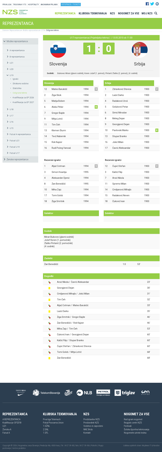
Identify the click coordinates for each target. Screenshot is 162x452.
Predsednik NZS (91, 422)
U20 (9, 69)
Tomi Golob (62, 352)
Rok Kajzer (78, 323)
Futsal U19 (12, 147)
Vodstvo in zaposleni (93, 426)
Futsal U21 (12, 140)
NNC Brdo (88, 429)
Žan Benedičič (51, 264)
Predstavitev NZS (91, 419)
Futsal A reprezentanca (18, 134)
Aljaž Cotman (63, 305)
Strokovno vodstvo (19, 83)
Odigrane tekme (52, 30)
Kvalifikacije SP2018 (12, 422)
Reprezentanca (65, 13)
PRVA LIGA (7, 4)
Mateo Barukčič (80, 305)
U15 (9, 128)
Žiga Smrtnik (63, 317)
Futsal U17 (12, 153)
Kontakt (87, 432)
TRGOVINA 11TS (19, 4)
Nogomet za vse (128, 13)
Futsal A (6, 432)
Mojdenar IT (146, 445)
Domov (5, 30)
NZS (112, 13)
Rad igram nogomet (133, 419)
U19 (42, 30)
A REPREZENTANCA (11, 419)
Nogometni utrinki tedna (135, 432)
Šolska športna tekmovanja (136, 429)
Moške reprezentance (31, 30)
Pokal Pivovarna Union (53, 422)
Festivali (127, 426)
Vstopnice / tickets (70, 4)
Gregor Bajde (78, 317)
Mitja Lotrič (76, 352)
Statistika (15, 88)
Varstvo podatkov (19, 448)
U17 (9, 115)
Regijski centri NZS (133, 422)
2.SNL (46, 429)
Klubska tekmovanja (93, 13)
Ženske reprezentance (15, 159)
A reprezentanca (15, 50)
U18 (9, 109)
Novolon (156, 445)
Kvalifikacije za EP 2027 (22, 102)
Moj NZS (147, 13)
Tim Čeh (61, 299)
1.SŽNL (46, 426)
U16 (9, 122)
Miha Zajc (62, 328)
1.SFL (45, 432)
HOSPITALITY (33, 4)
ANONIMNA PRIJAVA (49, 4)
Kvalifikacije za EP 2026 (22, 97)
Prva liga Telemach (52, 419)
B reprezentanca (15, 57)
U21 (9, 63)
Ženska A (7, 429)
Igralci (14, 79)
